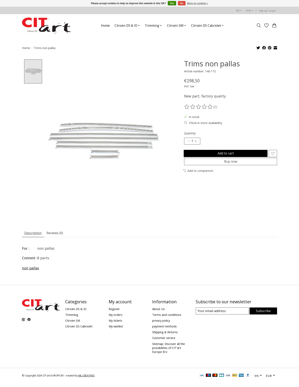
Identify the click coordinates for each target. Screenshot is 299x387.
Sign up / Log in (267, 10)
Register (114, 310)
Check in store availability (203, 123)
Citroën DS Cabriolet (79, 327)
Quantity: (190, 133)
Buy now (231, 165)
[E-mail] (222, 312)
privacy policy (161, 321)
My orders (115, 316)
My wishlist (116, 327)
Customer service (163, 339)
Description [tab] (34, 233)
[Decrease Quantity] (188, 141)
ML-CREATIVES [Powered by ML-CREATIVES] (86, 376)
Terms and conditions (166, 316)
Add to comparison (198, 176)
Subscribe (263, 312)
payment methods (164, 327)
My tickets (115, 321)
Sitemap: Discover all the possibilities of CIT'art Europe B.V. (168, 349)
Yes (172, 3)
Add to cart (224, 155)
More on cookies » (197, 3)
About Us (158, 310)
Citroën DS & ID (75, 310)
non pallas (30, 269)
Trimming (71, 316)
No (181, 3)
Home (105, 26)
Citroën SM (72, 321)
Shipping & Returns (165, 333)
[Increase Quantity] (197, 141)
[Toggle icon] (259, 25)
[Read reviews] (198, 106)
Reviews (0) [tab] (59, 233)
